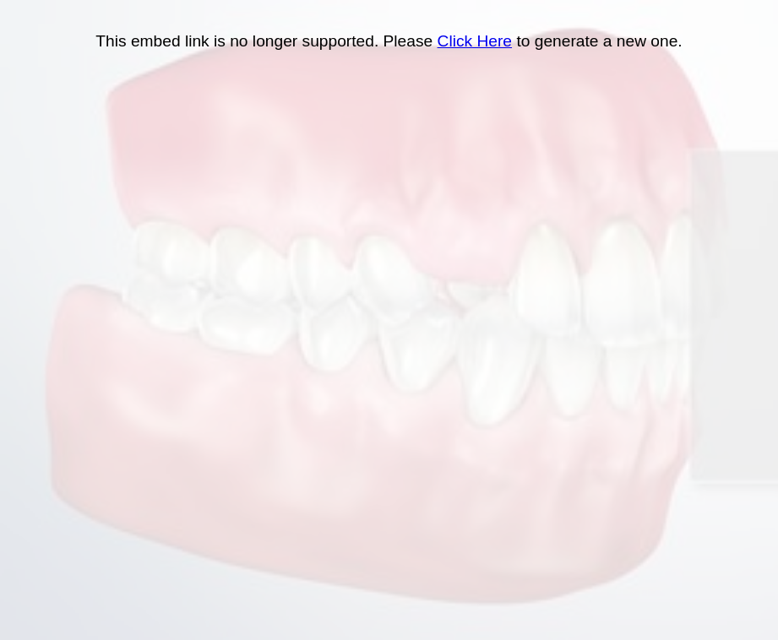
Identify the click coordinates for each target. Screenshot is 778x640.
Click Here (475, 41)
